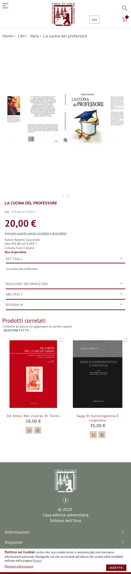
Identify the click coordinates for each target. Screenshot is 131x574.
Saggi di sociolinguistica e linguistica (97, 418)
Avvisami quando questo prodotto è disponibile (36, 233)
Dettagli (14, 259)
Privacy (37, 561)
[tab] (65, 258)
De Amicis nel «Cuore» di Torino (33, 416)
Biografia (14, 305)
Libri (21, 36)
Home (7, 36)
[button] (63, 196)
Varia (34, 36)
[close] (125, 567)
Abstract (14, 294)
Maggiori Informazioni (27, 284)
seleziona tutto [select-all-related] (16, 330)
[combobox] (94, 20)
